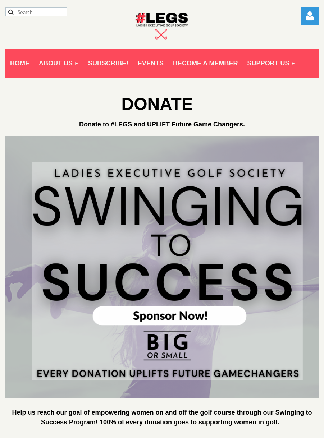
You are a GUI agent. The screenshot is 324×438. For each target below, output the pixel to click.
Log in (310, 16)
